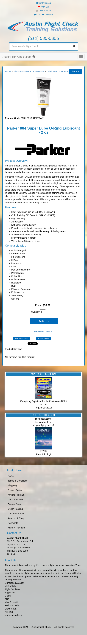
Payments (13, 523)
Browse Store (14, 504)
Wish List (43, 7)
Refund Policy (15, 490)
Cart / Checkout (43, 14)
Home (8, 71)
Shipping (12, 485)
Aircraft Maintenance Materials (29, 71)
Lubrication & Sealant (57, 71)
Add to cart (44, 321)
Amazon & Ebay (16, 518)
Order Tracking (15, 509)
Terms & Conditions (18, 480)
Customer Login (16, 513)
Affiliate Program (16, 495)
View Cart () (45, 11)
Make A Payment (16, 527)
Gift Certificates (15, 499)
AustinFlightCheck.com (19, 56)
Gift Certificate (43, 3)
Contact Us (12, 554)
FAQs (11, 476)
